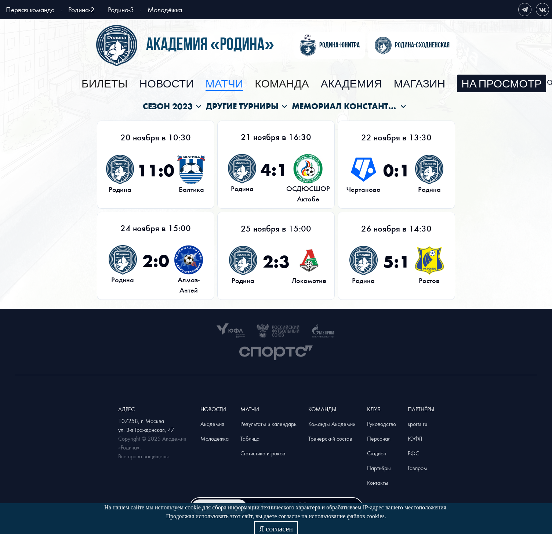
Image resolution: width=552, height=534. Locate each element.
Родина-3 (121, 9)
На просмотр (501, 84)
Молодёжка (165, 9)
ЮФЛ (415, 438)
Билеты (104, 84)
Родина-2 (81, 9)
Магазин (419, 84)
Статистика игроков (262, 453)
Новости (166, 84)
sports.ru (417, 423)
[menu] (314, 83)
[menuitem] (105, 84)
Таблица (249, 438)
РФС (413, 453)
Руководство (381, 423)
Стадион (376, 453)
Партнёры (379, 468)
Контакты (377, 482)
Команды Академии (331, 423)
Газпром (417, 468)
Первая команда (30, 9)
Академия (351, 84)
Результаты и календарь (268, 423)
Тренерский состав (330, 438)
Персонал (379, 438)
